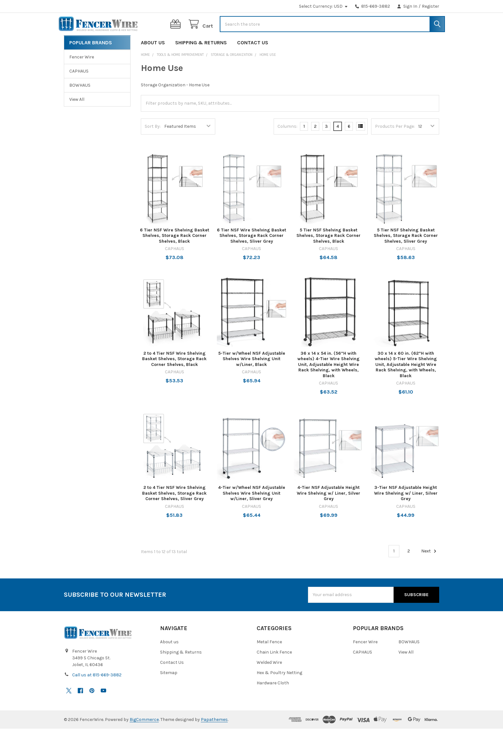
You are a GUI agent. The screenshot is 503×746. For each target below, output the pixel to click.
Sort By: (153, 143)
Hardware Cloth (273, 700)
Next (429, 568)
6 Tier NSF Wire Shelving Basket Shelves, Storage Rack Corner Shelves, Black (174, 253)
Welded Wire (269, 679)
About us (153, 60)
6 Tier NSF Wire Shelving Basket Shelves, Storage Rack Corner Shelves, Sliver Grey (251, 253)
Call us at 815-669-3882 (97, 692)
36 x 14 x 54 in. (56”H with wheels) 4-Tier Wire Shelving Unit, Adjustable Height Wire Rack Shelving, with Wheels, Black (328, 382)
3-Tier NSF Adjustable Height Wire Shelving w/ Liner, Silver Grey (406, 510)
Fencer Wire (81, 74)
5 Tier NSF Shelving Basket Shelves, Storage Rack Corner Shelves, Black (328, 253)
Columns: (287, 143)
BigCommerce (144, 737)
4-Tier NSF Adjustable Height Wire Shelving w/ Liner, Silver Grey (328, 510)
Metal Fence (269, 659)
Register (430, 6)
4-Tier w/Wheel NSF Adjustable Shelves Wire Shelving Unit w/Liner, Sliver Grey (251, 510)
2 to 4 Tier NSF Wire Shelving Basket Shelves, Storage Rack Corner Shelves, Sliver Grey (174, 510)
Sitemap (168, 690)
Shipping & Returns (201, 60)
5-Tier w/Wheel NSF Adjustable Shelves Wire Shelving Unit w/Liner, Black (251, 376)
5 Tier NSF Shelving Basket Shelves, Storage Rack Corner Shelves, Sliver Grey (406, 253)
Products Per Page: (395, 143)
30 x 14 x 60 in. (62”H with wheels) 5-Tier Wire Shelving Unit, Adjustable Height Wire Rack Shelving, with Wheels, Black (406, 382)
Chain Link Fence (274, 669)
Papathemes (214, 737)
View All (76, 116)
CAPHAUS (79, 88)
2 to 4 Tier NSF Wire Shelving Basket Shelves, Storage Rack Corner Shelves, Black (174, 376)
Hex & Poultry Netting (279, 690)
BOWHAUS (79, 102)
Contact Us (252, 60)
